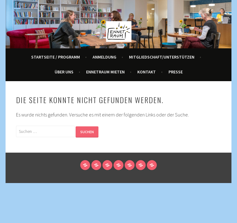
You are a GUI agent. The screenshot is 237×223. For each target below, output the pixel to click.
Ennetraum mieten (105, 72)
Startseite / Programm (55, 57)
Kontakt (146, 72)
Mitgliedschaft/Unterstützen (161, 57)
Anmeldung (104, 57)
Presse (175, 72)
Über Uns (64, 72)
